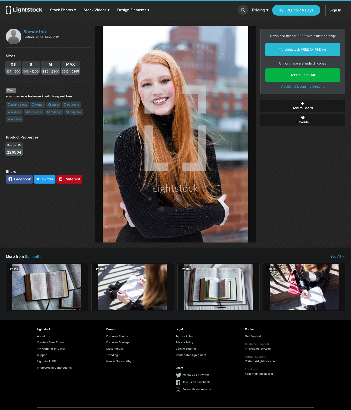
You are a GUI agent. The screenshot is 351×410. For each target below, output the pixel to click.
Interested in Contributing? (54, 367)
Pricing (260, 10)
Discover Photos (117, 336)
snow (53, 104)
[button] (63, 10)
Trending (112, 355)
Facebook (19, 179)
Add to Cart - (303, 75)
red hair (14, 119)
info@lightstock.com (258, 348)
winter (38, 104)
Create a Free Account (51, 342)
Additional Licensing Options (302, 86)
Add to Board (302, 106)
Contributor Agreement (191, 355)
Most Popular (115, 348)
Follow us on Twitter (195, 375)
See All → (337, 256)
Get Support (253, 336)
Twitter (45, 179)
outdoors (71, 104)
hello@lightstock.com (259, 374)
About (41, 336)
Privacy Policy (184, 342)
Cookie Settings (186, 348)
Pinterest (69, 179)
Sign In (335, 10)
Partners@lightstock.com (261, 361)
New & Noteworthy (118, 361)
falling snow (17, 104)
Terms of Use (184, 336)
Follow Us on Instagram (197, 389)
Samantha (34, 31)
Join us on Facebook (196, 382)
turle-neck (34, 112)
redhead (54, 112)
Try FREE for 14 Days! (296, 10)
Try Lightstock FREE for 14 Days (303, 49)
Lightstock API (46, 361)
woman (14, 112)
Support (42, 355)
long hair (73, 112)
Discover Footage (118, 342)
